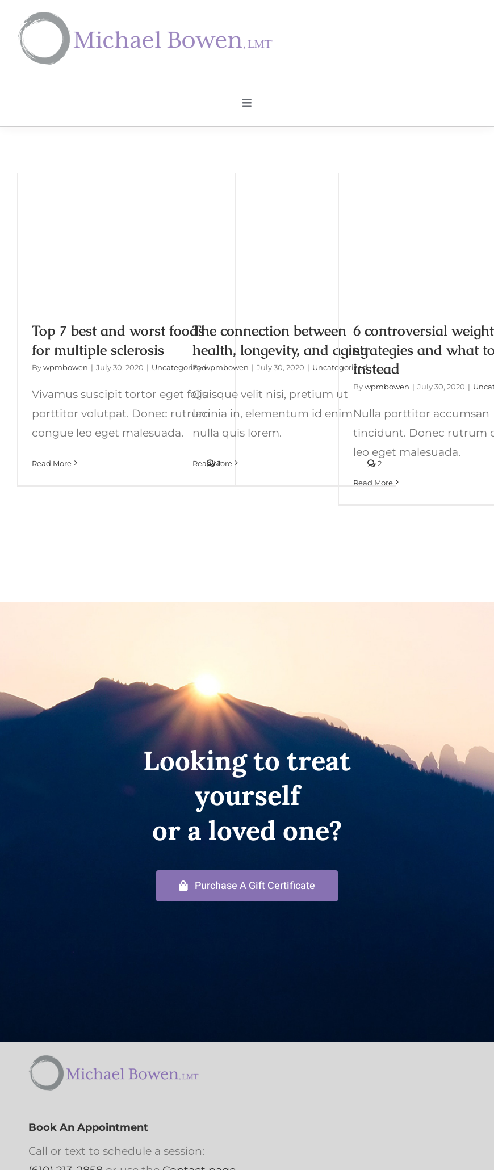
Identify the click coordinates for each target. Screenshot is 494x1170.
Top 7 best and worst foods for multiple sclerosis (118, 340)
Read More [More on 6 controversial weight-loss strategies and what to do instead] (373, 482)
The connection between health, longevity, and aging (280, 340)
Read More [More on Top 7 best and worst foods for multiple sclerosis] (52, 463)
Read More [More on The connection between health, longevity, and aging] (212, 463)
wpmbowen (65, 367)
